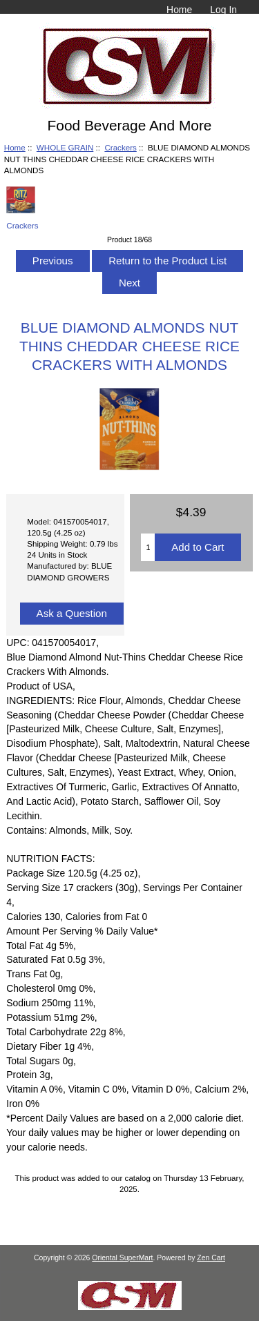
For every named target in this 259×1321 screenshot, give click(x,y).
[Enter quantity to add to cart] (148, 547)
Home (179, 9)
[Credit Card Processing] (130, 1306)
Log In (223, 9)
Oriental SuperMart (122, 1258)
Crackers (120, 147)
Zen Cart (211, 1258)
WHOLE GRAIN (65, 147)
